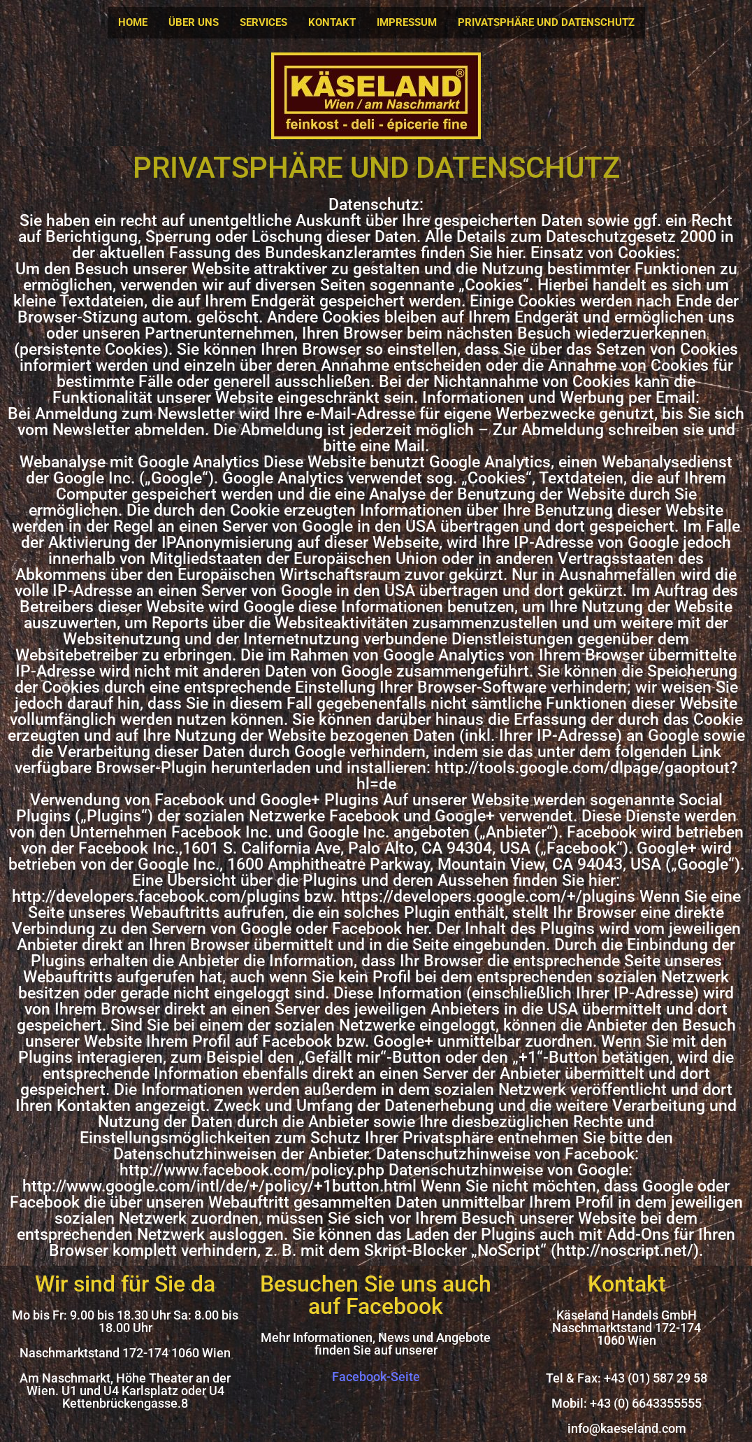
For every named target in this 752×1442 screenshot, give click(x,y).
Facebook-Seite (376, 1376)
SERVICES (263, 22)
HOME (132, 22)
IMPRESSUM (407, 22)
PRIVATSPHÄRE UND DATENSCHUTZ (546, 22)
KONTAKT (332, 22)
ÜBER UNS (193, 22)
